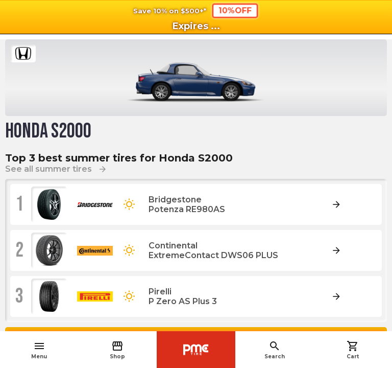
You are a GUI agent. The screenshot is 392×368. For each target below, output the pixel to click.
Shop (117, 350)
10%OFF (235, 10)
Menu (39, 350)
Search (274, 350)
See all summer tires (56, 169)
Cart (353, 350)
